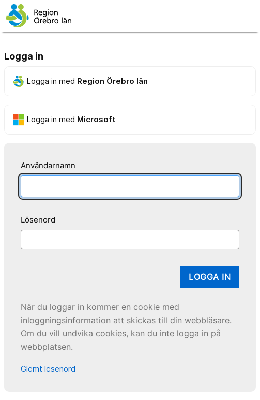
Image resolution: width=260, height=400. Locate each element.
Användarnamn (48, 165)
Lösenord (38, 220)
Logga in (210, 277)
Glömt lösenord (48, 369)
